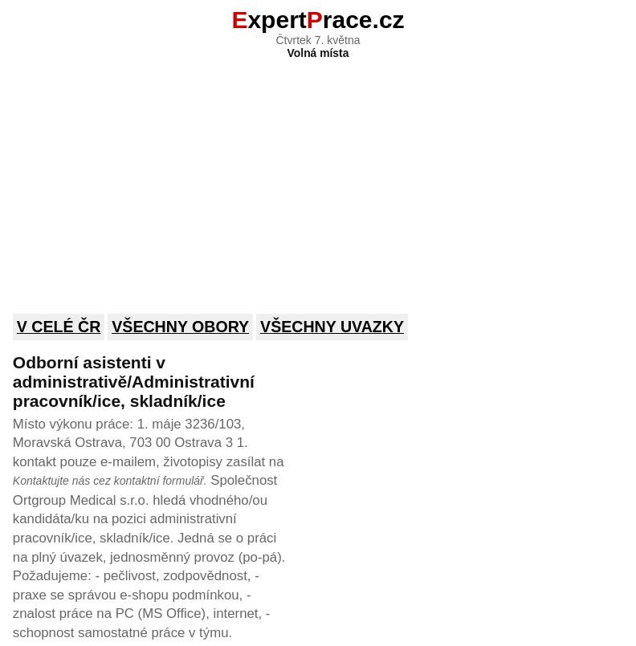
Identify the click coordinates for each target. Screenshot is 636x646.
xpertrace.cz (317, 19)
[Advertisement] (318, 175)
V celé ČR (59, 326)
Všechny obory (180, 326)
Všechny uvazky (332, 326)
